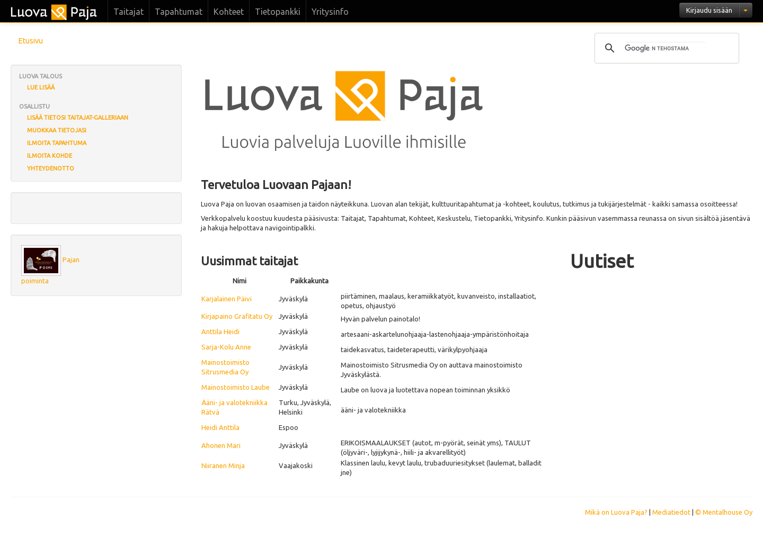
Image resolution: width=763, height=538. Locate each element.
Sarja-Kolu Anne (226, 347)
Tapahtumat (178, 11)
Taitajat (128, 11)
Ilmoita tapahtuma (56, 143)
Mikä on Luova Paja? (616, 512)
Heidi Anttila (220, 427)
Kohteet (229, 11)
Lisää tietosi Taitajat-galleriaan (77, 117)
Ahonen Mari (221, 445)
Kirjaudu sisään (709, 10)
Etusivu (31, 41)
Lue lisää (41, 87)
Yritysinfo (330, 11)
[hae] (665, 48)
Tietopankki (277, 11)
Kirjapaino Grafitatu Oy (236, 316)
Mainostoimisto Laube (235, 387)
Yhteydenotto (50, 168)
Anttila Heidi (220, 331)
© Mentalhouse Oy (723, 512)
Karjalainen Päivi (226, 298)
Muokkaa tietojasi (56, 130)
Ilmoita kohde (49, 156)
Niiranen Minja (223, 465)
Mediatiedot (671, 512)
